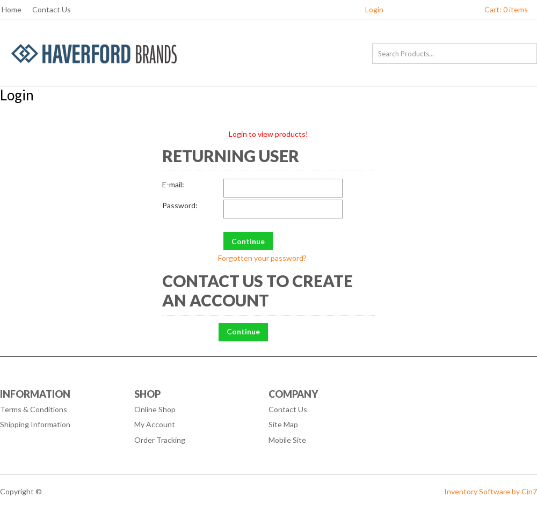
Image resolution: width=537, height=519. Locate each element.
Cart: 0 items (506, 9)
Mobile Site (287, 439)
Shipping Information (35, 424)
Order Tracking (159, 439)
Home (11, 9)
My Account (154, 424)
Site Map (283, 424)
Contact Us (51, 9)
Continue (243, 331)
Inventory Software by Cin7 (490, 491)
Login (374, 9)
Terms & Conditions (33, 409)
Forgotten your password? (262, 257)
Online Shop (155, 409)
